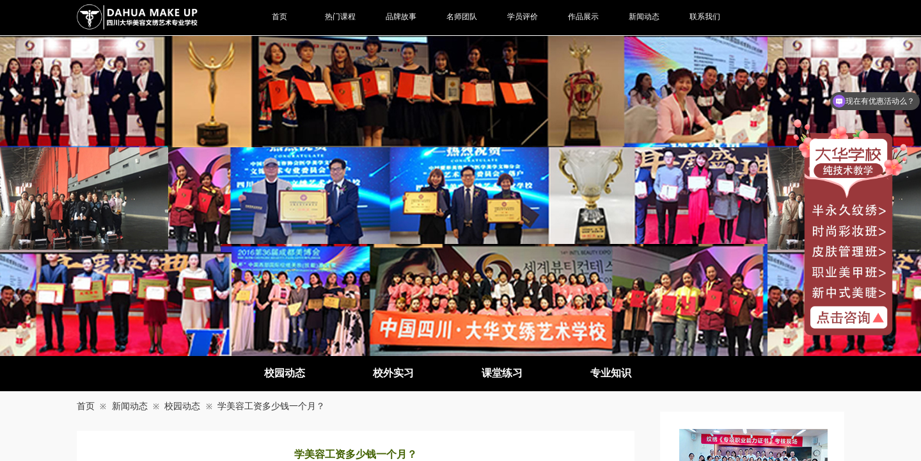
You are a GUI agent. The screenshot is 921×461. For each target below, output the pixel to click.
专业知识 (610, 373)
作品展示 (583, 16)
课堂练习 (502, 373)
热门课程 (340, 16)
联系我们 (704, 16)
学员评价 (522, 16)
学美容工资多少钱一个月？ (271, 406)
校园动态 (284, 373)
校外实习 (393, 373)
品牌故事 (401, 16)
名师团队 (461, 16)
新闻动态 (130, 406)
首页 (86, 406)
